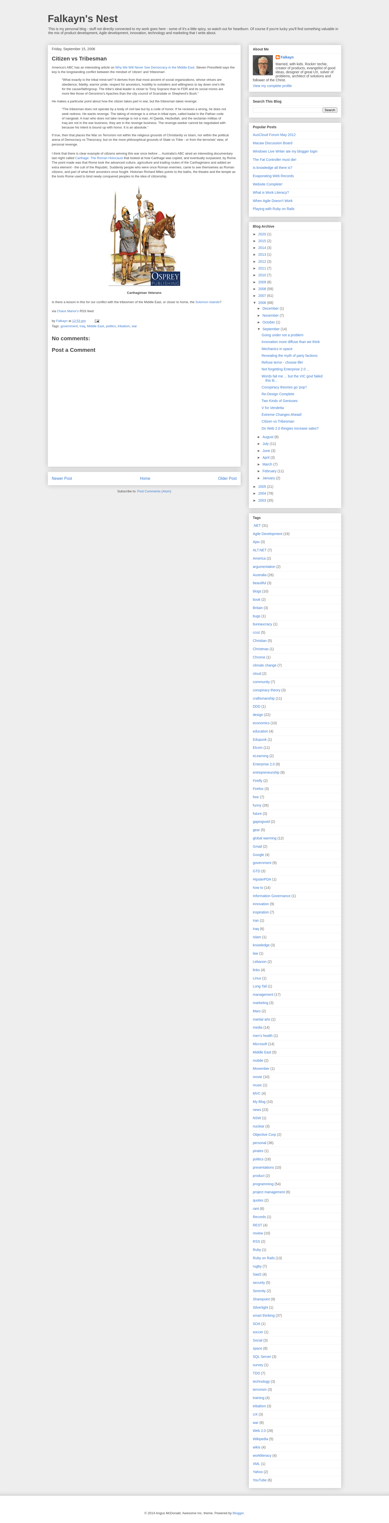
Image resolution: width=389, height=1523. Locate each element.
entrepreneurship (266, 772)
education (260, 731)
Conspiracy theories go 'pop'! (284, 387)
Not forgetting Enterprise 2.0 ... (286, 369)
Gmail (257, 846)
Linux (257, 978)
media (257, 1027)
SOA (256, 1324)
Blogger (238, 1513)
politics (111, 326)
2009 (262, 282)
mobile (258, 1060)
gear (256, 830)
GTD (256, 871)
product (259, 1176)
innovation (261, 904)
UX (255, 1414)
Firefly (257, 781)
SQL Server (262, 1357)
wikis (256, 1447)
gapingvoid (261, 822)
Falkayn (287, 57)
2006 (262, 303)
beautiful (259, 583)
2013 (262, 254)
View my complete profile (272, 86)
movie (257, 1077)
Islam (257, 937)
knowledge (261, 945)
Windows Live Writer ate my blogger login (285, 151)
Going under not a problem (283, 335)
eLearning (260, 756)
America (259, 558)
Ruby (257, 1250)
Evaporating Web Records (273, 176)
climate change (264, 665)
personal (259, 1143)
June (266, 451)
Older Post (227, 478)
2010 (262, 275)
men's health (263, 1036)
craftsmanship (264, 698)
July (266, 444)
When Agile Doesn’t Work (273, 201)
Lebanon (260, 962)
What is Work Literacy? (271, 192)
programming (263, 1184)
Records (259, 1217)
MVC (257, 1093)
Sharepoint (261, 1299)
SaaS (257, 1274)
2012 (262, 261)
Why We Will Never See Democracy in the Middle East (154, 67)
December (270, 308)
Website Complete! (267, 184)
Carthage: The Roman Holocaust (99, 158)
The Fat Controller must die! (275, 160)
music (257, 1085)
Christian (260, 641)
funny (257, 805)
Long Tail (260, 986)
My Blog (259, 1102)
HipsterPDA (262, 879)
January (269, 478)
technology (261, 1381)
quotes (258, 1200)
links (256, 970)
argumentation (264, 567)
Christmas (261, 649)
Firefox (258, 789)
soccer (258, 1332)
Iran (256, 920)
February (269, 471)
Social (257, 1340)
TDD (256, 1373)
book (256, 600)
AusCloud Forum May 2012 (274, 135)
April (266, 457)
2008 (262, 289)
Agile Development (267, 534)
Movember (261, 1069)
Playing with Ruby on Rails (274, 209)
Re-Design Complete (278, 394)
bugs (256, 616)
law (255, 953)
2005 (262, 487)
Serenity (259, 1291)
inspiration (261, 912)
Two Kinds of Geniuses (280, 401)
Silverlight (260, 1307)
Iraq (82, 326)
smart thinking (264, 1315)
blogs (257, 591)
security (259, 1283)
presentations (263, 1167)
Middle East (95, 326)
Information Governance (271, 896)
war (134, 326)
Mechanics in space (277, 349)
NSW (257, 1118)
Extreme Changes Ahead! (282, 415)
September (271, 329)
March (267, 464)
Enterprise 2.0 (264, 764)
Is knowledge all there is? (272, 168)
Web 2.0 (259, 1431)
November (270, 315)
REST (257, 1225)
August (268, 437)
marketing (260, 1003)
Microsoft (260, 1044)
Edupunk (260, 740)
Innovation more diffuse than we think (291, 342)
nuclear (258, 1126)
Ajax (256, 542)
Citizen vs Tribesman (79, 58)
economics (261, 723)
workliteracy (262, 1455)
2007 (262, 296)
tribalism (124, 326)
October (269, 322)
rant (256, 1209)
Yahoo (258, 1472)
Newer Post (62, 478)
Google (258, 855)
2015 (262, 241)
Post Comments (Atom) (154, 491)
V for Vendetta (273, 408)
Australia (259, 575)
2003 (262, 500)
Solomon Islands (208, 302)
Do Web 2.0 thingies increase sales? (290, 428)
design (258, 715)
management (263, 994)
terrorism (260, 1389)
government (69, 326)
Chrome (259, 657)
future (257, 814)
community (261, 682)
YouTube (260, 1480)
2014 (262, 248)
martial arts (261, 1019)
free (256, 797)
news (257, 1110)
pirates (258, 1151)
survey (258, 1365)
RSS (256, 1241)
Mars (257, 1011)
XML (256, 1464)
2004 (262, 493)
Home (145, 478)
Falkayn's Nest (83, 18)
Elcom (258, 748)
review (258, 1233)
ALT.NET (260, 550)
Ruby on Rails (264, 1258)
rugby (257, 1266)
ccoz (256, 632)
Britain (258, 608)
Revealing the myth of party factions (290, 356)
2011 (262, 268)
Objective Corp (264, 1135)
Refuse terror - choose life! (282, 362)
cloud (257, 674)
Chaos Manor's (68, 311)
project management (269, 1192)
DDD (256, 706)
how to (258, 888)
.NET (257, 525)
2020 (262, 234)
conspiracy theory (266, 690)
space (257, 1348)
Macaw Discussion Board (272, 143)
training (258, 1398)
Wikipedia (260, 1439)
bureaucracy (262, 624)
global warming (264, 838)
